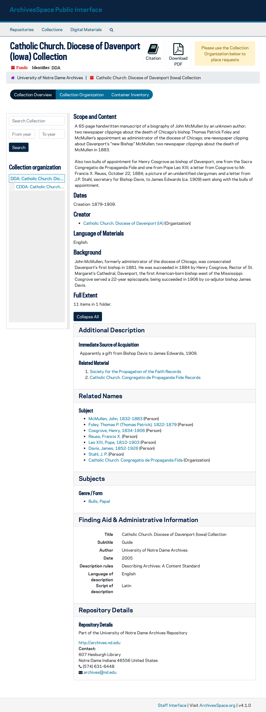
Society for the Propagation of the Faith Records (135, 371)
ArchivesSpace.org (217, 705)
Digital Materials (86, 29)
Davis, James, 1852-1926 (113, 448)
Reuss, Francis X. (105, 436)
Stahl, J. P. (98, 454)
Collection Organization (82, 94)
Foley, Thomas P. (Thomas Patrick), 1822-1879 (133, 424)
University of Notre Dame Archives (50, 77)
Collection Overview (33, 94)
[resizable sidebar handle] (68, 221)
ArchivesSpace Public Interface (56, 9)
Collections (52, 29)
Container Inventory (130, 94)
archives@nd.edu (100, 672)
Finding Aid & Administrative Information (138, 519)
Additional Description (112, 330)
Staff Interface (172, 705)
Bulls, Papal (99, 501)
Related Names (100, 396)
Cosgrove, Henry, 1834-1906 (117, 430)
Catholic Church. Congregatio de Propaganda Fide (136, 460)
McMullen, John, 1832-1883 (115, 418)
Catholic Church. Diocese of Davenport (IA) (123, 223)
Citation (153, 52)
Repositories (22, 29)
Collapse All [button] (88, 316)
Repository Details (106, 610)
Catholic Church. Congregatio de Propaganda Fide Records (145, 377)
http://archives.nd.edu (99, 642)
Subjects (92, 478)
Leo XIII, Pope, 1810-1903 (114, 442)
